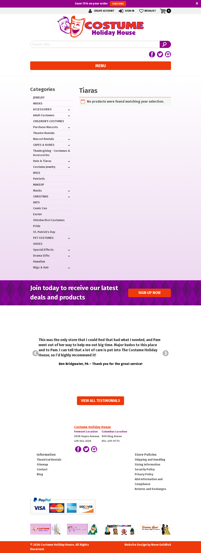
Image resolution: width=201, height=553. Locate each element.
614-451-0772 (111, 440)
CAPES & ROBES (43, 145)
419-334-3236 (82, 440)
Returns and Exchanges (150, 489)
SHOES (37, 244)
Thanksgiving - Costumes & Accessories (51, 153)
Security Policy (145, 469)
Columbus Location (114, 431)
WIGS (36, 173)
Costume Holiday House (92, 427)
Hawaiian (39, 261)
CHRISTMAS (40, 196)
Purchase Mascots (45, 127)
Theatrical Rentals (49, 459)
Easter (37, 214)
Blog (40, 474)
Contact (42, 469)
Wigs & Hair (41, 267)
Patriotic (39, 179)
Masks (37, 190)
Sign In (126, 10)
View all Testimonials (100, 401)
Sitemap (42, 464)
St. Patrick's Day (44, 232)
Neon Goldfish (161, 544)
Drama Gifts (41, 255)
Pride (36, 226)
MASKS (37, 103)
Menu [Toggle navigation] (100, 65)
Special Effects (43, 250)
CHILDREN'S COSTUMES (48, 121)
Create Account (100, 10)
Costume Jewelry (44, 167)
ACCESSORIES (42, 109)
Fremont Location (86, 431)
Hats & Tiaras (42, 161)
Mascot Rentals (43, 139)
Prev (35, 353)
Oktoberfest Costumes (49, 220)
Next (165, 353)
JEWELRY (38, 97)
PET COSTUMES (43, 238)
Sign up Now (149, 293)
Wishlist (147, 10)
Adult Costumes (43, 115)
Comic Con (40, 208)
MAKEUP (38, 184)
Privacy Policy (144, 474)
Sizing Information (147, 464)
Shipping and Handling (150, 459)
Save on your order (100, 3)
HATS (36, 202)
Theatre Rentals (44, 133)
